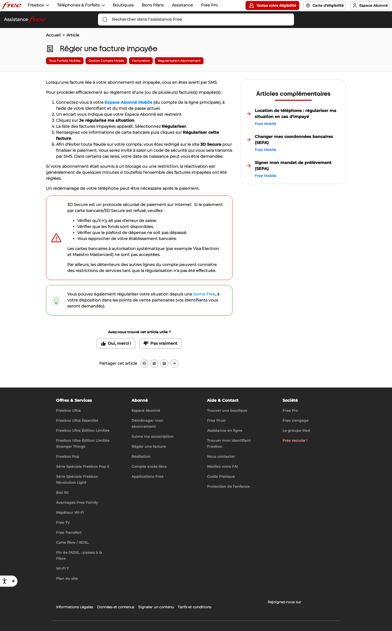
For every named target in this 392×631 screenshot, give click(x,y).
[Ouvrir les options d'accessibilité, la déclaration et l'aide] (4, 581)
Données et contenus (115, 607)
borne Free (204, 294)
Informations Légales (74, 607)
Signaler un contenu (156, 607)
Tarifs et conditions (194, 607)
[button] (13, 581)
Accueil (53, 35)
